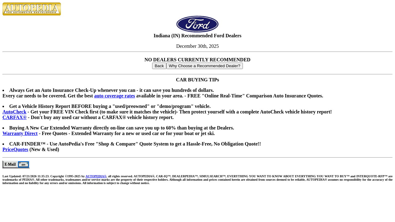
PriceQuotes (15, 149)
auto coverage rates (114, 95)
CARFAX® (14, 117)
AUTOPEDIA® (95, 176)
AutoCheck (14, 111)
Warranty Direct (20, 133)
